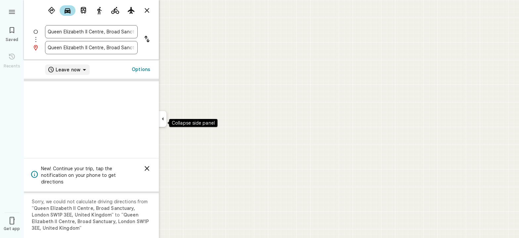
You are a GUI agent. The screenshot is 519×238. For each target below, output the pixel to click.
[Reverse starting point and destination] (147, 40)
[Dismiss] (147, 169)
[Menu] (12, 11)
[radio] (52, 10)
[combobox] (91, 31)
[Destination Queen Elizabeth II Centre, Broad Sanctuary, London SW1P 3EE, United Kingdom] (91, 48)
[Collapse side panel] (162, 119)
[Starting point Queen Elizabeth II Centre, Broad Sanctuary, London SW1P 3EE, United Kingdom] (91, 32)
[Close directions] (147, 11)
